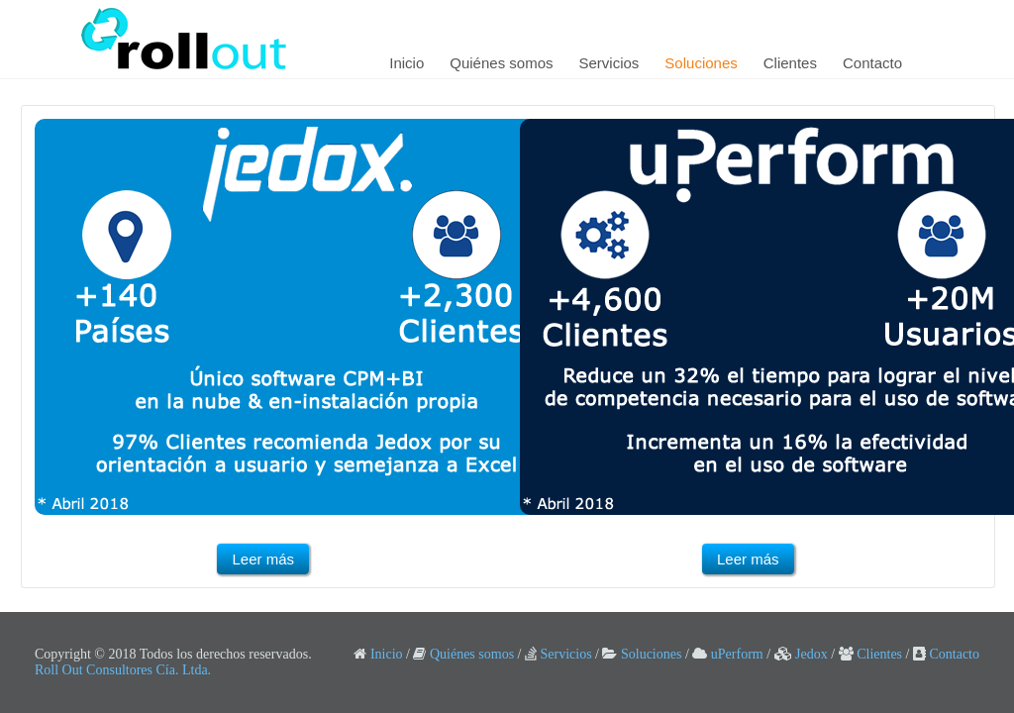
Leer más (263, 559)
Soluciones (700, 62)
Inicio (406, 62)
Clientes (790, 62)
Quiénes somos (501, 62)
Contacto (872, 62)
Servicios (609, 62)
